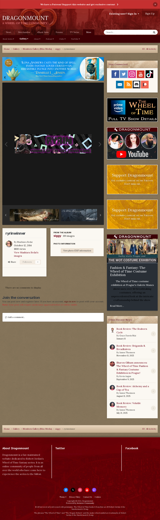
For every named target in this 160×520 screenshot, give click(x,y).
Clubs (62, 39)
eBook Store (43, 32)
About (37, 39)
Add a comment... (15, 317)
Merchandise (24, 32)
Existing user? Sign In (124, 13)
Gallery (24, 38)
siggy (57, 235)
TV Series (74, 32)
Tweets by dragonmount (68, 453)
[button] (5, 215)
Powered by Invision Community (80, 503)
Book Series (8, 39)
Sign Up (149, 13)
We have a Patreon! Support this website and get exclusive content (77, 4)
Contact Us (87, 497)
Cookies (98, 497)
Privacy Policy (74, 497)
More (88, 32)
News (8, 32)
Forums (59, 32)
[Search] (120, 32)
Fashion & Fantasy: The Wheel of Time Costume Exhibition (128, 271)
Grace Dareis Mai (127, 335)
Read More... (117, 305)
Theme (62, 497)
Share (12, 262)
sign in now (70, 301)
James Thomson (127, 352)
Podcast (50, 39)
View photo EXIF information (77, 250)
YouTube (75, 39)
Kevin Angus (125, 376)
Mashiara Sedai (24, 242)
